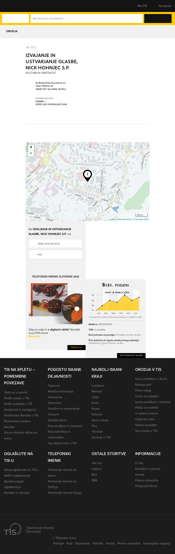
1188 (94, 480)
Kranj (95, 402)
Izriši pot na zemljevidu (51, 89)
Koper (96, 408)
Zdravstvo (54, 402)
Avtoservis (55, 397)
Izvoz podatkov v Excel (151, 378)
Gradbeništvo (57, 420)
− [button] (31, 154)
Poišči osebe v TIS (16, 398)
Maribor (97, 391)
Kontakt (98, 543)
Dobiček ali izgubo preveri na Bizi (106, 343)
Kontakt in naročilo (17, 492)
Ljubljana (98, 385)
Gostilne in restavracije (64, 408)
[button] (11, 6)
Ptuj (94, 426)
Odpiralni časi (144, 419)
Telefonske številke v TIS (21, 415)
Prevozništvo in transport (65, 426)
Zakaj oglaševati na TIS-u (21, 469)
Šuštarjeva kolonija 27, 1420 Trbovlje (51, 84)
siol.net (97, 463)
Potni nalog (143, 390)
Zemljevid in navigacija (20, 409)
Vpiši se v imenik (15, 392)
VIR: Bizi (31, 47)
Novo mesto (100, 420)
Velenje (97, 414)
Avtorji (139, 474)
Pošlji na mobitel (146, 407)
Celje (95, 397)
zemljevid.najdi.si (49, 244)
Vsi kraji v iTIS (101, 437)
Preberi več (76, 347)
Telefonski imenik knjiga (64, 492)
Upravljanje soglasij (156, 543)
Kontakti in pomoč (147, 468)
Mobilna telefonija (60, 391)
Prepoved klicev (146, 486)
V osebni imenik (146, 413)
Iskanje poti (143, 384)
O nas (139, 463)
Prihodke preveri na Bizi (128, 335)
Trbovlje (97, 431)
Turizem (53, 414)
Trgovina (54, 385)
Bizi (40, 254)
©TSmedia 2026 (141, 219)
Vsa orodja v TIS (146, 430)
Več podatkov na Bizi (131, 355)
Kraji (69, 543)
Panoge (58, 543)
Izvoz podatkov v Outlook (153, 402)
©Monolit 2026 (124, 219)
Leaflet (112, 219)
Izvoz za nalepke (147, 396)
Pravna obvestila (146, 480)
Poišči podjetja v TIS (18, 403)
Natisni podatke (146, 425)
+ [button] (31, 148)
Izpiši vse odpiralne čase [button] (51, 104)
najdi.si (96, 468)
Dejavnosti (82, 543)
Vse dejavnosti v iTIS (62, 443)
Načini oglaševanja (17, 475)
